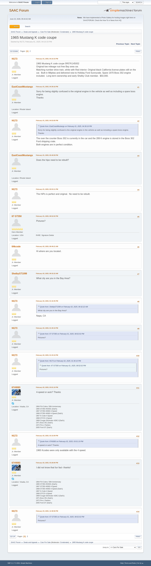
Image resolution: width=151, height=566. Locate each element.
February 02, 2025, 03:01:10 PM (47, 387)
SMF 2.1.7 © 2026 (14, 563)
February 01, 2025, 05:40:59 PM (47, 155)
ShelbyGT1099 (19, 273)
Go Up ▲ (140, 563)
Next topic (135, 44)
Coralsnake (64, 32)
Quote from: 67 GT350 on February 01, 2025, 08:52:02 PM (62, 334)
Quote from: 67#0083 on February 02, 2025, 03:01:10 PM (61, 441)
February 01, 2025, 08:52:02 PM (47, 216)
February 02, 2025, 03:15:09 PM (47, 435)
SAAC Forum (19, 10)
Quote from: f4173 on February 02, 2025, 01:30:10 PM (60, 361)
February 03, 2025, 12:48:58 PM (47, 511)
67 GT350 (17, 216)
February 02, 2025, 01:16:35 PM (47, 301)
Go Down (14, 51)
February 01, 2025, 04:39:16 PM (47, 86)
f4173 (14, 59)
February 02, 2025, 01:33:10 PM (47, 355)
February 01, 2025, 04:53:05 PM (47, 120)
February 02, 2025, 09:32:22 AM (47, 273)
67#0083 (16, 387)
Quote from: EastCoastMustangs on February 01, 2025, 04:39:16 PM (66, 126)
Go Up (12, 536)
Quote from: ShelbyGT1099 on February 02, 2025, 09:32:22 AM (64, 307)
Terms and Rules (130, 563)
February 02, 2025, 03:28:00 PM (47, 463)
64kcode (16, 246)
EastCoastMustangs (22, 87)
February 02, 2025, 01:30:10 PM (47, 328)
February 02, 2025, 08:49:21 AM (47, 246)
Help (121, 563)
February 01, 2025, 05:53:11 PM (47, 189)
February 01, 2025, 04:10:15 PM (47, 59)
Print (138, 51)
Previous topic (122, 44)
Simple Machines (26, 563)
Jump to (106, 547)
